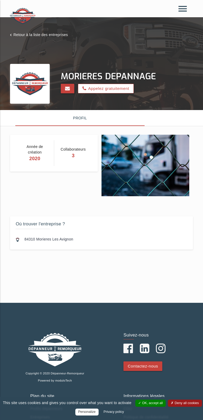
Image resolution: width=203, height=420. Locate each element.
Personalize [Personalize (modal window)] (87, 412)
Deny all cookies (185, 403)
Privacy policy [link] (114, 412)
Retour (40, 35)
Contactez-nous (143, 366)
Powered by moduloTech (55, 380)
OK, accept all (150, 403)
